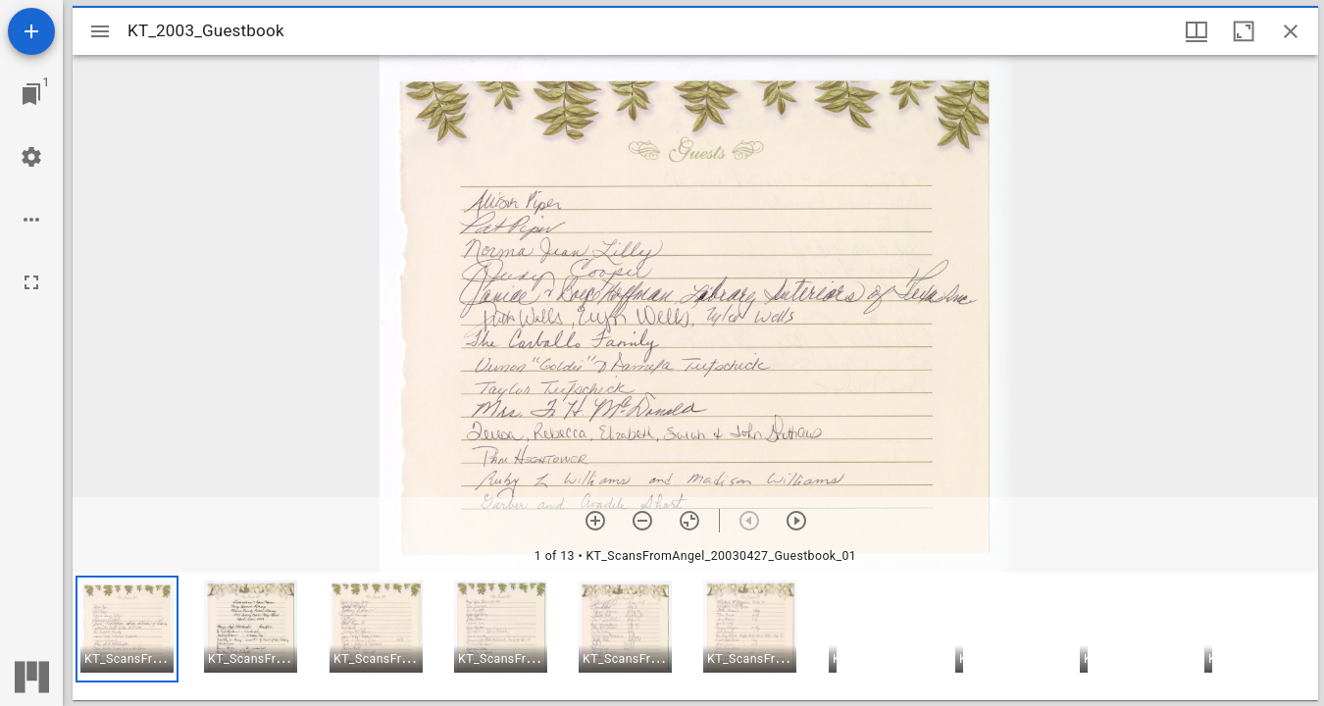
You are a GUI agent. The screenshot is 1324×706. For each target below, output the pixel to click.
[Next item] (796, 520)
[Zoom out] (642, 520)
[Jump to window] (31, 94)
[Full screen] (31, 282)
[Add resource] (31, 31)
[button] (127, 629)
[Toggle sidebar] (100, 31)
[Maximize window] (1243, 31)
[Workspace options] (31, 219)
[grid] (695, 636)
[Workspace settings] (31, 156)
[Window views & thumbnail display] (1196, 31)
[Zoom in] (595, 520)
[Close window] (1290, 31)
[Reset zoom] (689, 520)
